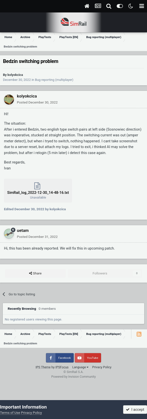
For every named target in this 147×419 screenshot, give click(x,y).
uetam (23, 230)
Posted (37, 102)
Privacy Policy (101, 367)
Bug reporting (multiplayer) (54, 80)
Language (80, 367)
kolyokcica (15, 75)
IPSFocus (62, 367)
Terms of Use (10, 413)
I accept (135, 409)
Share (35, 273)
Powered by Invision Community (73, 376)
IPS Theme (43, 367)
